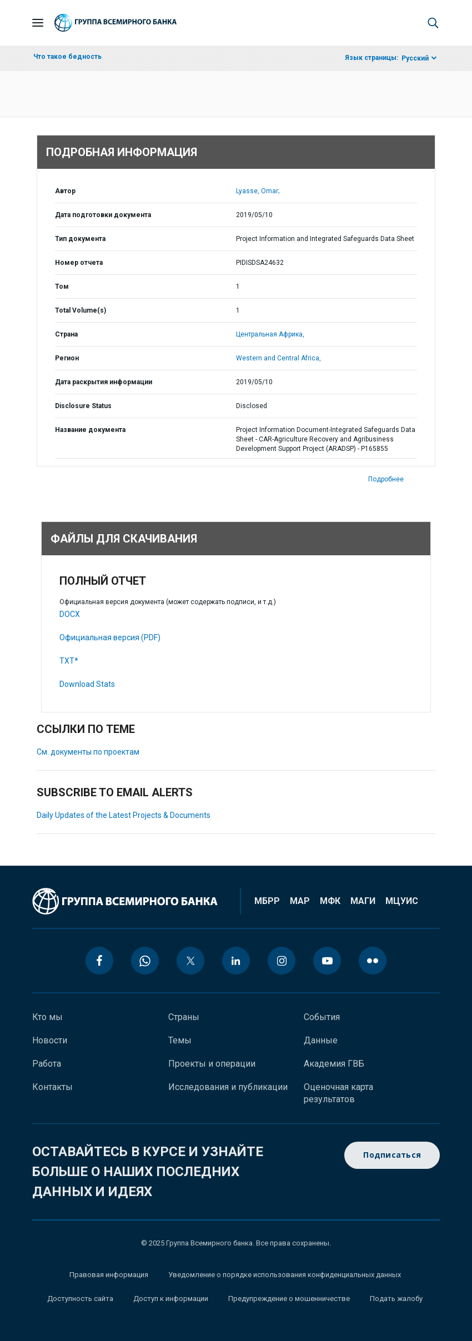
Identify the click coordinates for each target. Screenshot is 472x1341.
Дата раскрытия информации (103, 382)
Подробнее (386, 479)
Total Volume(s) (80, 310)
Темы (180, 1040)
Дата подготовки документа (103, 215)
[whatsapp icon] (145, 961)
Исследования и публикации (228, 1087)
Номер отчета (79, 263)
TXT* (68, 660)
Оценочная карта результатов (338, 1093)
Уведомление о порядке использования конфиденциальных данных (284, 1274)
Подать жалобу (396, 1298)
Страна (66, 334)
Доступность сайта (80, 1298)
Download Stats (87, 684)
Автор (65, 191)
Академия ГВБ (334, 1063)
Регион (67, 358)
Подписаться (392, 1155)
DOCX (69, 614)
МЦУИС (401, 901)
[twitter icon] (190, 961)
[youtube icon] (327, 961)
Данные (321, 1040)
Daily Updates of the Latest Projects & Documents (123, 815)
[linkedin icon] (236, 961)
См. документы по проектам (88, 751)
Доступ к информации (170, 1298)
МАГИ (362, 901)
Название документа (90, 430)
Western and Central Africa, (278, 358)
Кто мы (47, 1017)
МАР (300, 901)
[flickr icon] (372, 961)
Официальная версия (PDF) (109, 637)
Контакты (52, 1087)
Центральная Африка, (270, 334)
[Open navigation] (37, 23)
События (322, 1017)
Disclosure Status (83, 406)
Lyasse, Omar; (257, 191)
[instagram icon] (281, 961)
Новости (49, 1040)
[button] (433, 22)
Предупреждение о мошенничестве (289, 1298)
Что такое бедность (67, 57)
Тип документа (80, 239)
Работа (46, 1063)
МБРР (267, 901)
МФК (330, 901)
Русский (415, 58)
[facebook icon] (99, 961)
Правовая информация (108, 1274)
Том (62, 286)
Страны (183, 1017)
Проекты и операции (211, 1063)
